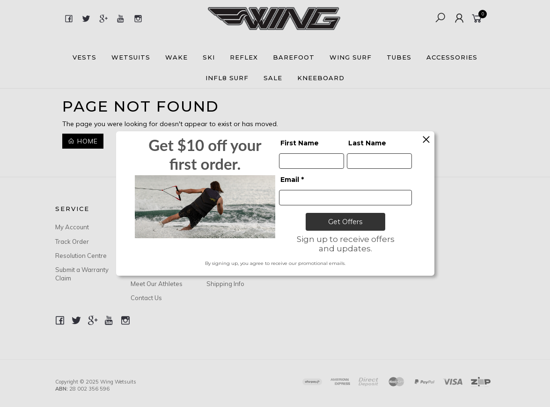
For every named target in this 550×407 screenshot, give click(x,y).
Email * (292, 179)
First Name (299, 143)
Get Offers (345, 222)
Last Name (367, 143)
